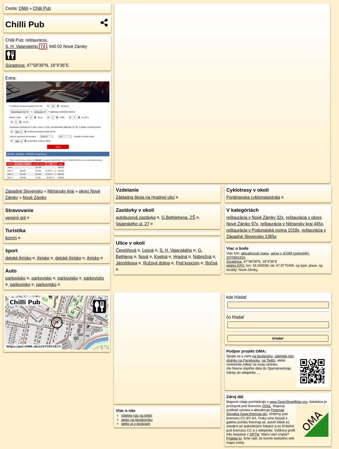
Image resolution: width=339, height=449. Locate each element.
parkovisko (15, 278)
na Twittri (268, 360)
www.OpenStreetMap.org (288, 402)
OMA (23, 8)
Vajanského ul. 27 (132, 224)
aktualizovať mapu (255, 253)
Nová (143, 256)
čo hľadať (235, 317)
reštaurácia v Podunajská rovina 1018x (263, 230)
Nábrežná (202, 256)
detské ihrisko (18, 258)
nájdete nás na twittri (136, 415)
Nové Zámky (35, 197)
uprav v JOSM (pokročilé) (290, 253)
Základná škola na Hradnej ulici (145, 197)
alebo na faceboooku (137, 420)
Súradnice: (15, 65)
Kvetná (160, 256)
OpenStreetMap (239, 179)
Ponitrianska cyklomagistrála (253, 197)
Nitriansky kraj (60, 191)
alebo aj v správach (135, 424)
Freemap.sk (266, 179)
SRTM (254, 434)
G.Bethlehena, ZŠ (178, 217)
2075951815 (235, 257)
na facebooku (262, 356)
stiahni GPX (235, 265)
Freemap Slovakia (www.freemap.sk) (255, 412)
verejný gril (15, 217)
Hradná (180, 256)
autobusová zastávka (135, 217)
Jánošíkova (126, 263)
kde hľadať (236, 297)
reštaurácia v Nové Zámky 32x (255, 217)
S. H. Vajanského (26, 46)
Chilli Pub (42, 8)
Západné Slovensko (24, 191)
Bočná (211, 263)
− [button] (123, 21)
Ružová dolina (156, 263)
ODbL (266, 406)
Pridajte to (234, 438)
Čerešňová (126, 250)
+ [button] (123, 12)
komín (11, 238)
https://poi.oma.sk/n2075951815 (306, 179)
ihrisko (43, 258)
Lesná (148, 250)
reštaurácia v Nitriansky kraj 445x (292, 224)
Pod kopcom (187, 263)
